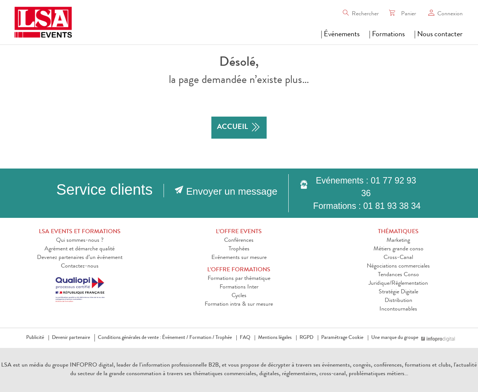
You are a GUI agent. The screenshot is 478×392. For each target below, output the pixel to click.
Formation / (201, 337)
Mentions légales (275, 337)
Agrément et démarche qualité (79, 249)
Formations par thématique (239, 279)
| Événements (340, 34)
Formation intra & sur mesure (239, 305)
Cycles (239, 296)
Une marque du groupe (396, 337)
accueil (239, 127)
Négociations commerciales (398, 266)
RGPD (306, 337)
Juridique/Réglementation (398, 284)
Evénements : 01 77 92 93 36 (366, 187)
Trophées (239, 249)
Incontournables (398, 309)
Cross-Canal (398, 258)
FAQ (245, 337)
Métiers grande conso (398, 249)
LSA (6, 365)
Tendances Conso (398, 275)
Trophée (223, 337)
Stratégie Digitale (398, 292)
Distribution (398, 301)
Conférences (239, 241)
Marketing (398, 241)
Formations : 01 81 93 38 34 (367, 206)
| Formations (387, 34)
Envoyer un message (231, 191)
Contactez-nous (80, 266)
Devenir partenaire (71, 337)
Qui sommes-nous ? (79, 241)
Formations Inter (239, 287)
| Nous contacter (438, 34)
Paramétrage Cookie (342, 337)
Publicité (35, 337)
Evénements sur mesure (239, 258)
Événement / (175, 337)
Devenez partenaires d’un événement (79, 258)
